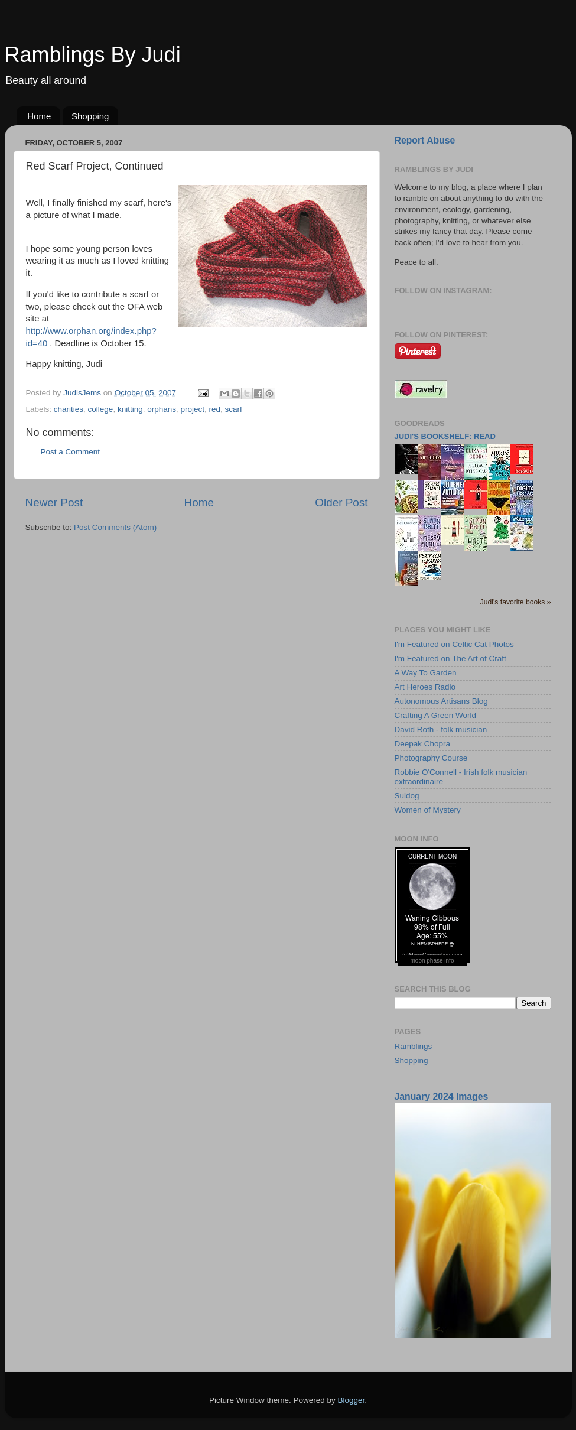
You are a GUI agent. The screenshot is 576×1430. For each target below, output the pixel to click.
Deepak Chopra (423, 743)
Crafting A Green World (436, 715)
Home (39, 116)
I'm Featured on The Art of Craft (450, 658)
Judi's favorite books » (515, 602)
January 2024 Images (442, 1096)
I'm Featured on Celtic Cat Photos (454, 644)
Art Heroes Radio (425, 686)
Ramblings (413, 1046)
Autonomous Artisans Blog (441, 701)
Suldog (407, 795)
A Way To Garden (426, 672)
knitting (130, 409)
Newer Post (54, 502)
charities (68, 409)
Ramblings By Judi (93, 55)
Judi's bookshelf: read (445, 436)
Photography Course (431, 757)
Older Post (341, 502)
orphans (161, 409)
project (193, 409)
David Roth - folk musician (441, 729)
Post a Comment (70, 451)
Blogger (351, 1400)
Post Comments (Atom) (115, 527)
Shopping (90, 116)
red (215, 409)
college (100, 409)
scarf (233, 409)
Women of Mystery (428, 809)
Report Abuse (425, 140)
